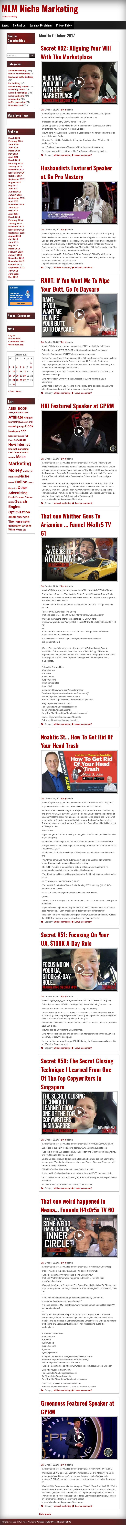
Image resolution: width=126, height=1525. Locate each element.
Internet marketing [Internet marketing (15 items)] (18, 449)
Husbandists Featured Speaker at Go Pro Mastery (76, 172)
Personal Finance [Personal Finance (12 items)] (23, 497)
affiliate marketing (62, 155)
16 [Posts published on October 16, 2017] (10, 376)
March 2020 (14, 151)
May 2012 (13, 277)
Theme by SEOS (64, 1522)
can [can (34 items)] (23, 431)
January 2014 (15, 223)
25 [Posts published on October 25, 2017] (17, 380)
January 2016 (15, 195)
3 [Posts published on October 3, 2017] (13, 367)
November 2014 (16, 204)
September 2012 (16, 267)
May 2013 (13, 245)
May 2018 (13, 154)
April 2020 (13, 147)
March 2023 (14, 138)
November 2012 (16, 261)
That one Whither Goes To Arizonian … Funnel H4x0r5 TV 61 (76, 524)
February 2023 (15, 141)
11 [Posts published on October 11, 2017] (17, 371)
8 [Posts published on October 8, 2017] (31, 367)
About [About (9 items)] (25, 413)
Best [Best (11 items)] (10, 426)
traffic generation (17, 102)
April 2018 (13, 157)
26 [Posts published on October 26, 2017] (21, 380)
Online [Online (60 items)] (21, 482)
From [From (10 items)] (10, 440)
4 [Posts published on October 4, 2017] (16, 367)
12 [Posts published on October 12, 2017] (21, 371)
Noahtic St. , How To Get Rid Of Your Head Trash (77, 741)
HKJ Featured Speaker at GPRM (77, 405)
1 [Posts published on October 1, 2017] (31, 363)
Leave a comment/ (83, 155)
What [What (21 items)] (11, 529)
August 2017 (14, 182)
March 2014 (14, 217)
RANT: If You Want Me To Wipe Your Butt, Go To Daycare (75, 284)
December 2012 (16, 258)
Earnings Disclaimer (41, 25)
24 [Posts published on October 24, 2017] (14, 380)
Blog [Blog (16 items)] (16, 426)
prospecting (14, 99)
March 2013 (14, 248)
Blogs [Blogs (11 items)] (22, 426)
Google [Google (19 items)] (21, 439)
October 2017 (15, 176)
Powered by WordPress (46, 1522)
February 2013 (15, 252)
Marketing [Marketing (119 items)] (19, 463)
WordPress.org (15, 344)
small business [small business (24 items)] (18, 517)
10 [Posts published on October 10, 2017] (14, 371)
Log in (11, 335)
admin (70, 110)
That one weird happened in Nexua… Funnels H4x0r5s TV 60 (77, 1205)
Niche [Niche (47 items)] (24, 476)
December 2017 (16, 169)
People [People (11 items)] (11, 497)
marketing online (16, 89)
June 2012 (13, 274)
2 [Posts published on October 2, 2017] (9, 367)
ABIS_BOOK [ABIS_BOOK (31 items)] (17, 408)
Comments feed (16, 341)
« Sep (11, 391)
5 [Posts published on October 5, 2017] (20, 367)
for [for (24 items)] (26, 435)
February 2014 (15, 220)
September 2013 (16, 233)
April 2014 (13, 214)
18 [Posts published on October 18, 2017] (17, 376)
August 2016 (14, 192)
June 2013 (13, 242)
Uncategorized (15, 105)
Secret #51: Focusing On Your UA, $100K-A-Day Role (75, 939)
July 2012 (13, 271)
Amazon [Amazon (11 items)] (24, 422)
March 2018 (14, 160)
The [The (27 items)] (11, 521)
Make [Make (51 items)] (21, 457)
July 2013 (13, 239)
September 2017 (16, 179)
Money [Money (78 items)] (15, 470)
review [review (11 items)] (11, 502)
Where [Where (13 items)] (19, 530)
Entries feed (14, 338)
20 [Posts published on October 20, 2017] (24, 376)
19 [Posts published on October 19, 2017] (21, 376)
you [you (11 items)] (24, 530)
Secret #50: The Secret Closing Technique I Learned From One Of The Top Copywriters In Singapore (77, 1073)
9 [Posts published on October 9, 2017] (9, 371)
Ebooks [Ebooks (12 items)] (12, 436)
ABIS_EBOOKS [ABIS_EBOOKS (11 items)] (15, 412)
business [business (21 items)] (14, 431)
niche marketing (16, 96)
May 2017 (13, 185)
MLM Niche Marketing (40, 8)
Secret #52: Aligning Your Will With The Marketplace (76, 52)
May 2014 (13, 210)
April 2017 (13, 188)
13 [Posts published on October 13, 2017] (24, 371)
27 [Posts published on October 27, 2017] (24, 380)
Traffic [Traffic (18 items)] (18, 521)
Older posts (45, 1514)
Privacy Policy (64, 25)
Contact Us (19, 25)
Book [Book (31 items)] (29, 426)
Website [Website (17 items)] (27, 525)
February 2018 (15, 163)
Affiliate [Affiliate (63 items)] (15, 417)
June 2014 (13, 207)
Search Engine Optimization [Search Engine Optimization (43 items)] (19, 506)
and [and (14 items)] (30, 422)
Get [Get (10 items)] (15, 440)
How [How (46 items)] (12, 444)
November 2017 (16, 173)
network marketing (62, 267)
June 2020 (13, 144)
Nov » (18, 391)
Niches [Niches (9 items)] (11, 483)
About (5, 25)
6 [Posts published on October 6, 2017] (23, 367)
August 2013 (14, 236)
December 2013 (16, 226)
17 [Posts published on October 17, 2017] (14, 376)
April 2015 (13, 201)
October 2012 (15, 264)
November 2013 (16, 230)
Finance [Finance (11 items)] (20, 436)
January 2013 (15, 255)
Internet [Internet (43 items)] (23, 444)
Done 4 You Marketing (19, 73)
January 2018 (15, 166)
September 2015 (16, 198)
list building (14, 83)
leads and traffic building (20, 77)
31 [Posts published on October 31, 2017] (14, 384)
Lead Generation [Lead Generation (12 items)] (16, 452)
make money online (18, 86)
